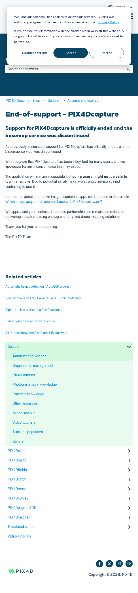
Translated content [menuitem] (22, 527)
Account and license (83, 100)
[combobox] (64, 69)
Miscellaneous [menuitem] (24, 413)
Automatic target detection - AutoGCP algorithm (39, 286)
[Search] (128, 69)
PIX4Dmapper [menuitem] (19, 517)
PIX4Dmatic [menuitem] (17, 460)
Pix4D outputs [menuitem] (24, 375)
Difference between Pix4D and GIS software (36, 333)
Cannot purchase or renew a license (30, 321)
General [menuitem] (13, 346)
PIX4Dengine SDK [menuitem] (22, 508)
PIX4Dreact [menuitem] (17, 489)
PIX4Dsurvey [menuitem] (18, 498)
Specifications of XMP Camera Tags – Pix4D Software (43, 298)
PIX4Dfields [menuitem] (17, 470)
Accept (71, 53)
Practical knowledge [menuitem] (28, 394)
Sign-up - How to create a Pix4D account (33, 310)
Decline (107, 53)
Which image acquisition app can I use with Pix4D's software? (53, 202)
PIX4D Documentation (22, 100)
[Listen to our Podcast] (129, 563)
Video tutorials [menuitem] (24, 422)
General (53, 100)
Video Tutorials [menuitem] (19, 536)
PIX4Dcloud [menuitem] (17, 451)
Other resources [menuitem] (25, 403)
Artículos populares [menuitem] (28, 432)
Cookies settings (34, 53)
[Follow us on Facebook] (99, 563)
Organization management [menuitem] (33, 365)
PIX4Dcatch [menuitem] (17, 479)
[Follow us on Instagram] (119, 563)
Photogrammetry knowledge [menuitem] (35, 384)
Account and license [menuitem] (30, 356)
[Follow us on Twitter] (109, 563)
